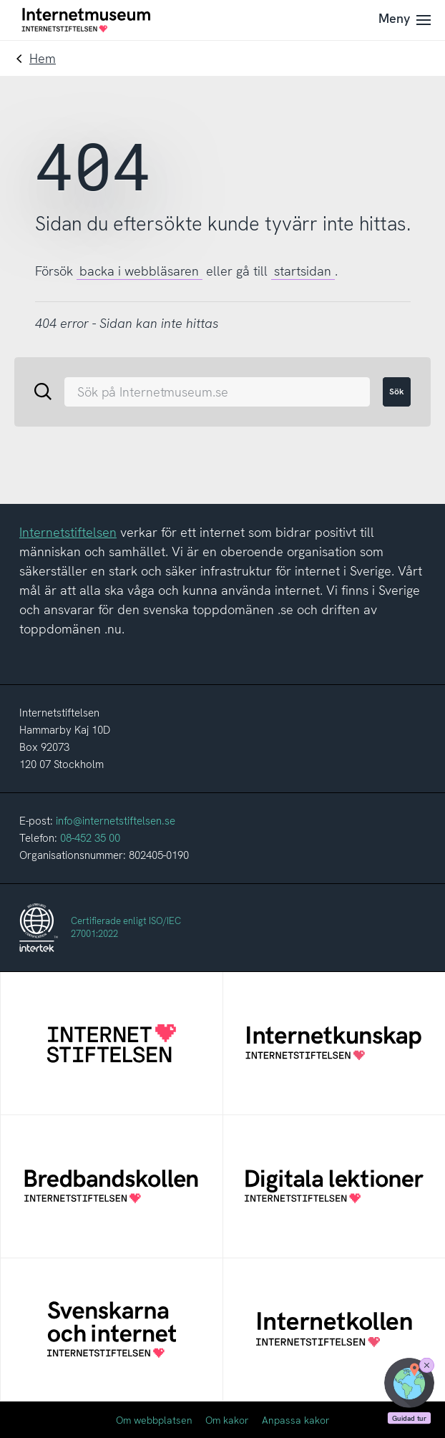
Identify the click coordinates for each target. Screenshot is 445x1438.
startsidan (302, 271)
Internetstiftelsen (68, 532)
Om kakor (227, 1420)
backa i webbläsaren (139, 271)
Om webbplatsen (154, 1420)
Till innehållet (0, 0)
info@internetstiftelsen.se (115, 821)
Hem (42, 58)
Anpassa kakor (296, 1420)
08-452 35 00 (90, 838)
